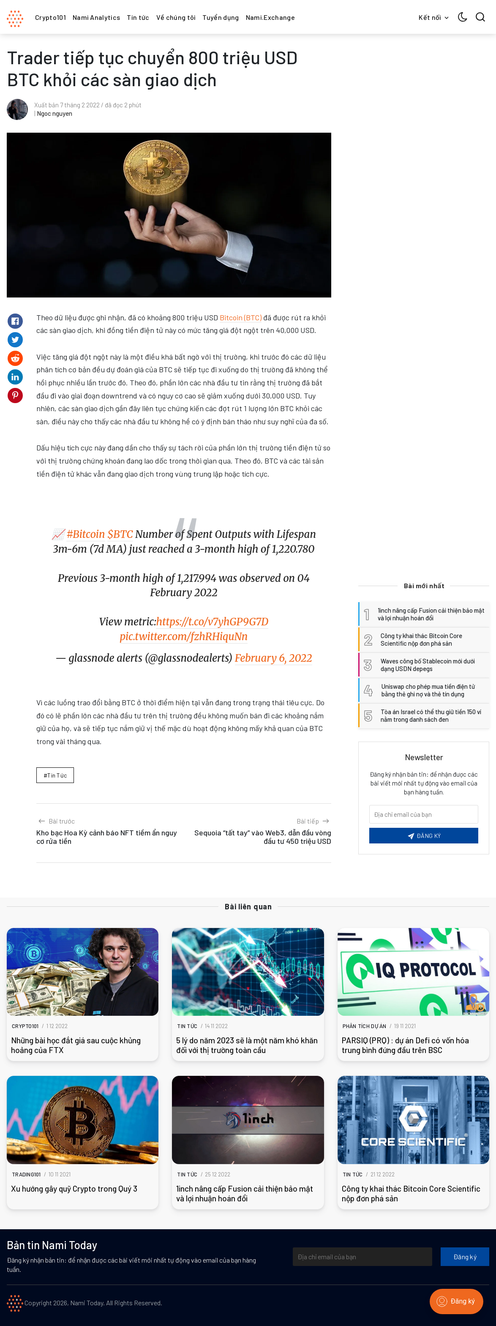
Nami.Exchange (270, 17)
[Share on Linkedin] (15, 377)
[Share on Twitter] (15, 339)
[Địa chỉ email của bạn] (362, 1256)
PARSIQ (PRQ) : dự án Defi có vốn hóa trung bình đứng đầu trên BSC (405, 1045)
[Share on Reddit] (15, 358)
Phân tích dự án (365, 1026)
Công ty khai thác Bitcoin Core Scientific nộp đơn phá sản (411, 1193)
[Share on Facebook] (15, 321)
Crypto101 (50, 17)
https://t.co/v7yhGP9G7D (212, 621)
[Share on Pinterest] (15, 395)
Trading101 (26, 1174)
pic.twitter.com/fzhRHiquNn (184, 636)
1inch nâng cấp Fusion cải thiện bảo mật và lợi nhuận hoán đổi (244, 1193)
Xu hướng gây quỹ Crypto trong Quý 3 (74, 1188)
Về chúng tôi (176, 17)
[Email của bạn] (423, 814)
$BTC (120, 534)
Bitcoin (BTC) (241, 317)
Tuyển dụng (220, 17)
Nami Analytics (96, 17)
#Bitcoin (85, 534)
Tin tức (138, 17)
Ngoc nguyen (54, 113)
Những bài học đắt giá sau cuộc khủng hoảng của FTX (76, 1045)
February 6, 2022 (273, 658)
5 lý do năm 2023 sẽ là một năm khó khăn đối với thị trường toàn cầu (247, 1045)
